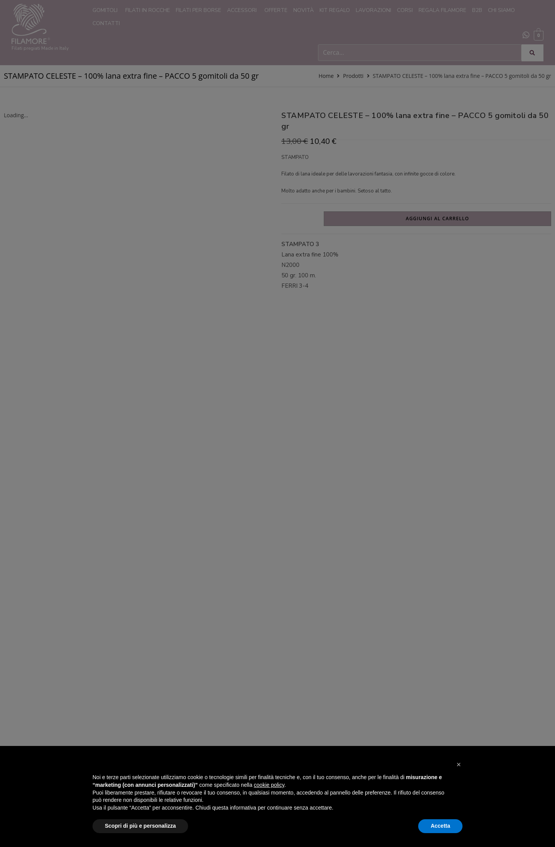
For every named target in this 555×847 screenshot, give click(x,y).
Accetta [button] (440, 826)
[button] (458, 764)
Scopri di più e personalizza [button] (140, 826)
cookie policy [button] (269, 785)
